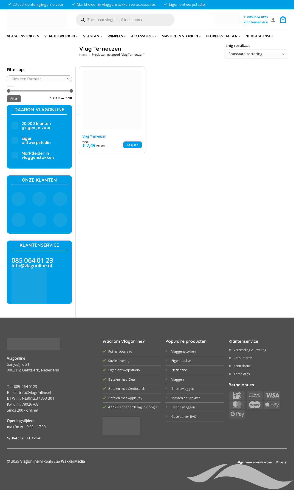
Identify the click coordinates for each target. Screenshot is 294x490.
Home (83, 55)
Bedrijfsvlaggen (183, 407)
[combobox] (39, 78)
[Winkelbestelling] (256, 54)
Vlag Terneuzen (94, 136)
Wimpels (116, 36)
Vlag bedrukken (61, 36)
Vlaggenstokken (23, 36)
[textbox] (38, 79)
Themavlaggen (182, 388)
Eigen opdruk (181, 360)
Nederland (179, 370)
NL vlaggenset (259, 36)
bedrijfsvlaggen (223, 36)
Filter (13, 98)
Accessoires (144, 36)
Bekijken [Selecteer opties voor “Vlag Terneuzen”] (132, 145)
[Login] (273, 20)
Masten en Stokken (181, 36)
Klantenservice (255, 22)
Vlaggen (93, 36)
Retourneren (242, 358)
